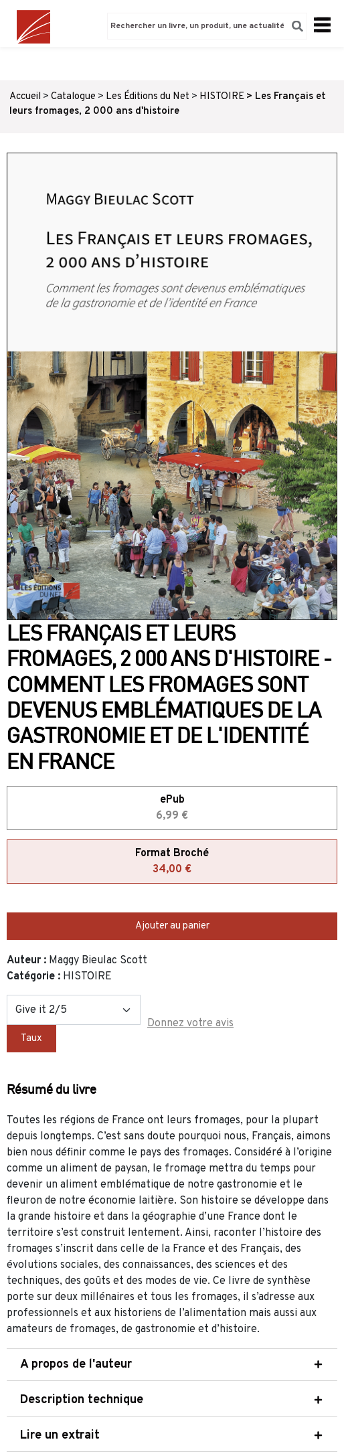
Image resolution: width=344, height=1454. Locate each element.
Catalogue (73, 96)
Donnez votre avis (190, 1023)
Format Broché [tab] (172, 862)
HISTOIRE (221, 96)
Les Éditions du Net (147, 96)
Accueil (25, 96)
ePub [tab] (172, 808)
